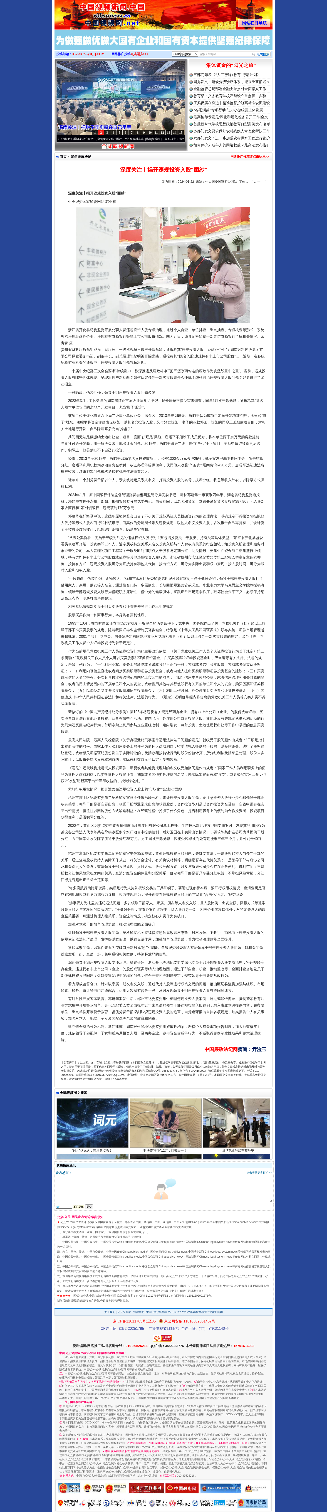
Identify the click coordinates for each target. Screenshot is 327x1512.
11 (156, 132)
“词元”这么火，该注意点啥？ (93, 1155)
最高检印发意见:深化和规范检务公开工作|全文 (230, 117)
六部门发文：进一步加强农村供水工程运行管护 (231, 138)
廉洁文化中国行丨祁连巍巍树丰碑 (126, 138)
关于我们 (109, 1312)
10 (150, 132)
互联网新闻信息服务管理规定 (126, 1232)
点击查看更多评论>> (259, 1172)
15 (180, 132)
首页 (63, 156)
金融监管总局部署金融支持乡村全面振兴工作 (229, 89)
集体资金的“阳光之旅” (231, 65)
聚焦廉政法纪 (81, 156)
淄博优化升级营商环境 (239, 1155)
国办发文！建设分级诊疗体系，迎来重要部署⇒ (231, 82)
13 (168, 132)
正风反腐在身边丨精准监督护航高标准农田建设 (231, 103)
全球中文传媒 (91, 13)
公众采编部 (124, 1312)
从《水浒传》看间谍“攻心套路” (79, 138)
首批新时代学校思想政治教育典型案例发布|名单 (231, 124)
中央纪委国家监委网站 (221, 181)
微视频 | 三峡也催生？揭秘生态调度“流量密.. (182, 138)
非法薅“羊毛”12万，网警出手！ (166, 1155)
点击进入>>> (140, 54)
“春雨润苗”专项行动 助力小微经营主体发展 (228, 110)
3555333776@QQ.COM (88, 54)
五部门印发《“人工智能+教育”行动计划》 (226, 75)
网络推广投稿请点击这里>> (249, 156)
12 (162, 132)
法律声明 (138, 1312)
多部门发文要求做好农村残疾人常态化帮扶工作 (231, 131)
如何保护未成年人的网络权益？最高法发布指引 (231, 145)
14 (174, 132)
